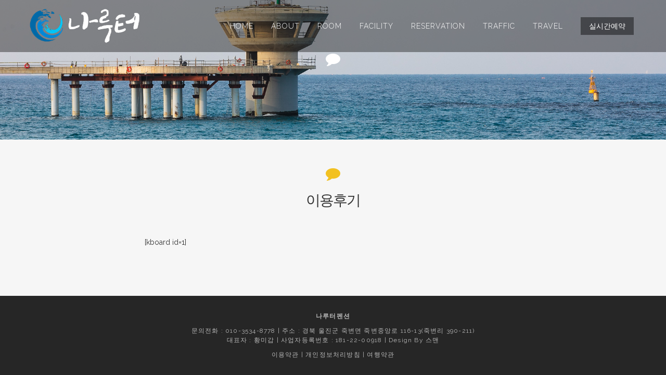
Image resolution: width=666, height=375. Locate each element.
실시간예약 (607, 26)
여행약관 (380, 354)
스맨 (432, 340)
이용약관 (285, 354)
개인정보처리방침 (333, 354)
